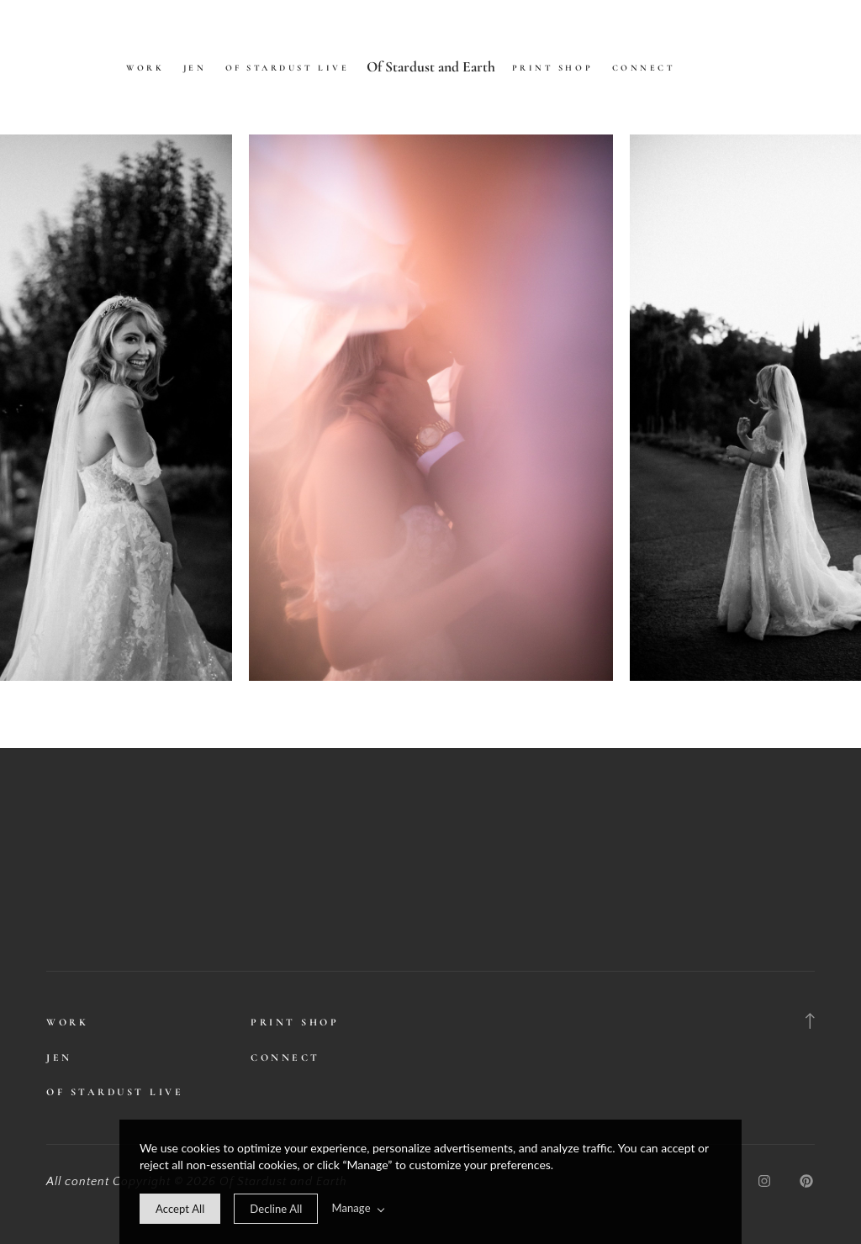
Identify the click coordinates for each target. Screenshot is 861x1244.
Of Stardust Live (287, 68)
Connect (644, 68)
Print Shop (552, 68)
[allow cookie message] (180, 1209)
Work (145, 68)
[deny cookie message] (276, 1209)
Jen (195, 68)
